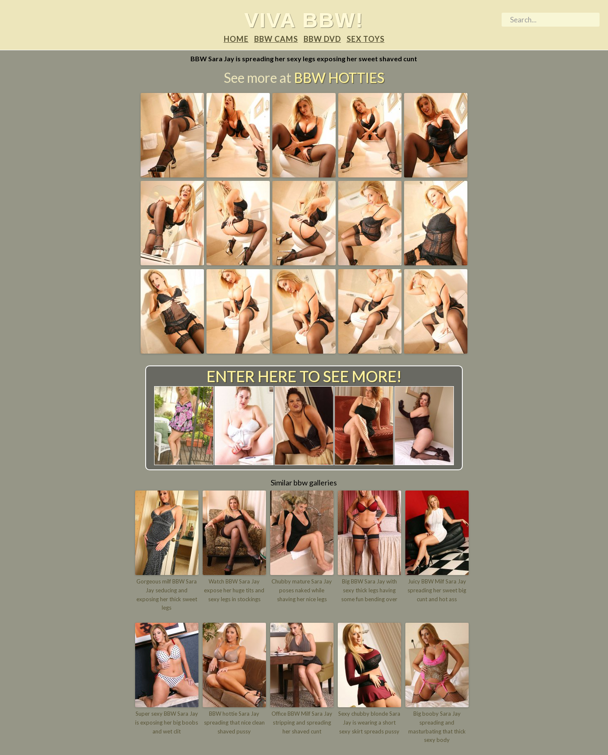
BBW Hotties (339, 77)
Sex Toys (366, 39)
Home (236, 39)
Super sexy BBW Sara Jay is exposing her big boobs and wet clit (166, 722)
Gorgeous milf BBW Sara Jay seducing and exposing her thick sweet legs (166, 594)
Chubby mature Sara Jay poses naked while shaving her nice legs (301, 590)
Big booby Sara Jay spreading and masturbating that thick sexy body (437, 726)
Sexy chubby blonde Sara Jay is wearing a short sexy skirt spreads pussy (369, 722)
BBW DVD (322, 39)
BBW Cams (276, 39)
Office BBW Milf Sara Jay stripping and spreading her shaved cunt (301, 722)
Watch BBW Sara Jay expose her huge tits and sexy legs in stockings (234, 590)
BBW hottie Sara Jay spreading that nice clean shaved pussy (234, 722)
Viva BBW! (304, 19)
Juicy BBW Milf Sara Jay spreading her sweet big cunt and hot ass (436, 590)
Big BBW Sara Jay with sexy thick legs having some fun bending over (369, 590)
